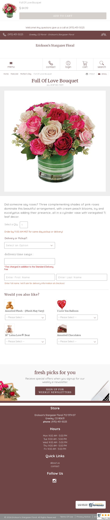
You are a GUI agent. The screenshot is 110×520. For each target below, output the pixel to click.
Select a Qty (11, 224)
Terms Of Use (66, 516)
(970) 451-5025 (15, 34)
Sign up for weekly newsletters (55, 391)
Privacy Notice (83, 516)
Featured (14, 74)
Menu (11, 66)
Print (90, 74)
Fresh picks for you (55, 377)
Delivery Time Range (19, 254)
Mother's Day (25, 74)
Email (102, 74)
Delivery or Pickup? (16, 238)
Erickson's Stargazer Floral (55, 45)
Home (6, 74)
